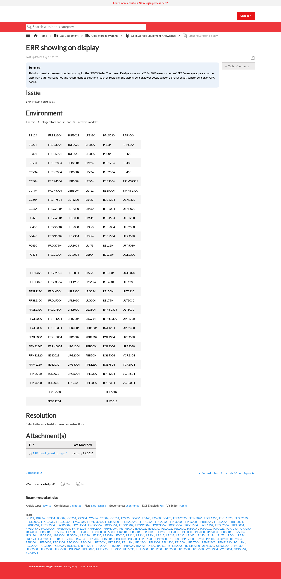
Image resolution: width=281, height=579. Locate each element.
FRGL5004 (48, 528)
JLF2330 (83, 532)
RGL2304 (32, 545)
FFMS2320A (129, 521)
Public (183, 505)
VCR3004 (226, 549)
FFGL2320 (225, 518)
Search (29, 27)
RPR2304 (101, 545)
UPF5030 (198, 549)
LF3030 (108, 535)
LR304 (150, 535)
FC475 (167, 518)
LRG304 (55, 539)
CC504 (104, 518)
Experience (132, 505)
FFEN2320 (180, 518)
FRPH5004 (126, 528)
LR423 (170, 535)
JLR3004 (134, 532)
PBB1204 (93, 539)
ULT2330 (115, 549)
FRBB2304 (221, 521)
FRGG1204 (126, 525)
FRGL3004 (237, 525)
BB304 (51, 518)
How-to (46, 505)
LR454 (210, 535)
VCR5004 (32, 552)
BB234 (40, 518)
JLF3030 (96, 532)
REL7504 (194, 542)
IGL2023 (166, 528)
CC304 (82, 518)
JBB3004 (44, 532)
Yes (68, 484)
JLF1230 (71, 532)
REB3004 (31, 542)
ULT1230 (102, 549)
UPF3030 (184, 549)
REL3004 (154, 542)
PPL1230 (147, 539)
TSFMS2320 (192, 545)
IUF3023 (218, 528)
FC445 (146, 518)
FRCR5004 (95, 525)
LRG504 (67, 539)
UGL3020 (88, 549)
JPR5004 (239, 532)
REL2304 (141, 542)
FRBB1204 (205, 521)
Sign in (244, 15)
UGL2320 (74, 549)
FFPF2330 (160, 521)
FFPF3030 (175, 521)
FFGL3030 (47, 521)
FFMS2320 (112, 521)
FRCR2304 (48, 525)
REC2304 (59, 542)
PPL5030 (188, 539)
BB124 (30, 518)
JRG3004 (59, 535)
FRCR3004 (63, 525)
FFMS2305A (95, 521)
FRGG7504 (191, 525)
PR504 (210, 539)
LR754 (241, 535)
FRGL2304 (222, 525)
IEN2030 (153, 528)
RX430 (151, 545)
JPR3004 (225, 532)
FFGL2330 (241, 518)
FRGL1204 (206, 525)
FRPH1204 (79, 528)
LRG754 (80, 539)
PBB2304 (106, 539)
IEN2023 (140, 528)
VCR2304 (212, 549)
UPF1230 (156, 549)
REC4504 (86, 542)
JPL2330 (173, 532)
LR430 (180, 535)
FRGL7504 (63, 528)
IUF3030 (231, 528)
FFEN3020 (195, 518)
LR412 (160, 535)
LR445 (190, 535)
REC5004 (100, 542)
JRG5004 (72, 535)
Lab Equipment (66, 35)
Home (40, 35)
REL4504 (167, 542)
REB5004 (45, 542)
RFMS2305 (209, 542)
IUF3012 (205, 528)
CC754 (114, 518)
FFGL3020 (32, 521)
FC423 (125, 518)
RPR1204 (87, 545)
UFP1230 (236, 545)
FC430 (136, 518)
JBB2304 (31, 532)
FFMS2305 (78, 521)
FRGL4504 (32, 528)
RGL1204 (239, 542)
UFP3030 (46, 549)
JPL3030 (186, 532)
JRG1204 (31, 535)
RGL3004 (45, 545)
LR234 (140, 535)
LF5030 (119, 535)
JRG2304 (45, 535)
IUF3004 (192, 528)
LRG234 (43, 539)
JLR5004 (147, 532)
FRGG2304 (142, 525)
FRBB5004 (32, 525)
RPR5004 (128, 545)
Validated (76, 505)
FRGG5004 (175, 525)
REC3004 (73, 542)
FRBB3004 (236, 521)
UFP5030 (60, 549)
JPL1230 (160, 532)
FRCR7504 (110, 525)
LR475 (220, 535)
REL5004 (180, 542)
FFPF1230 (145, 521)
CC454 (93, 518)
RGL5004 (59, 545)
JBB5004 (58, 532)
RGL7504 (73, 545)
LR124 (130, 535)
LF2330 (96, 535)
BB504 (61, 518)
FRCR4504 (79, 525)
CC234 (71, 518)
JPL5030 (199, 532)
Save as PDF (252, 58)
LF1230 (85, 535)
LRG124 (31, 539)
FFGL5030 (63, 521)
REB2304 (236, 539)
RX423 (140, 545)
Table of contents (238, 66)
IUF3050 (245, 528)
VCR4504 (240, 549)
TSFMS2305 (175, 545)
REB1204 (222, 539)
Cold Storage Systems (102, 35)
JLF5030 (109, 532)
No (83, 484)
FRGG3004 (158, 525)
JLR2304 (121, 532)
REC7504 (114, 542)
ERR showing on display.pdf (49, 453)
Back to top (32, 472)
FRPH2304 (95, 528)
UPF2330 (170, 549)
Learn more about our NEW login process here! (140, 3)
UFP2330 (32, 549)
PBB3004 (120, 539)
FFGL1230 (210, 518)
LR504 (231, 535)
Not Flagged (98, 505)
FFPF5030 (190, 521)
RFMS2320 (225, 542)
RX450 (161, 545)
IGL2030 (179, 528)
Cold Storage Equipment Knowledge (150, 35)
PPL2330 (161, 539)
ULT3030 (128, 549)
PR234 (200, 539)
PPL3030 (174, 539)
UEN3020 (222, 545)
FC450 (156, 518)
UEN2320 (208, 545)
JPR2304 (212, 532)
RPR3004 (114, 545)
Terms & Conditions (88, 566)
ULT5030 (142, 549)
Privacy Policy (70, 566)
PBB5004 (134, 539)
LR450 (200, 535)
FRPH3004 (110, 528)
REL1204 (127, 542)
